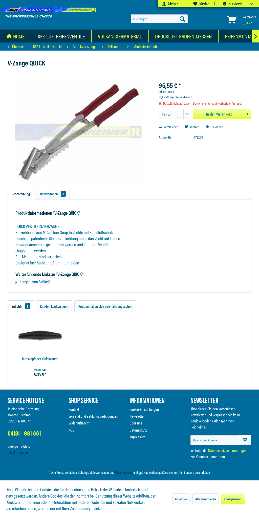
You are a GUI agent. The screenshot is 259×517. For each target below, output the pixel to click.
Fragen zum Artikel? (33, 281)
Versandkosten (124, 472)
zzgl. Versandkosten (181, 97)
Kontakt (74, 409)
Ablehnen (181, 498)
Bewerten (214, 126)
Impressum (137, 437)
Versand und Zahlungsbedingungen (93, 416)
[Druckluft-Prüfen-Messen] (183, 36)
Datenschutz (138, 430)
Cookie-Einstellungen (144, 409)
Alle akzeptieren (205, 498)
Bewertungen (53, 194)
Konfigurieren (233, 498)
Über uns (136, 423)
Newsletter (137, 416)
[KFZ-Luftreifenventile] (61, 36)
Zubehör (21, 306)
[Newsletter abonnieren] (245, 440)
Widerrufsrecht (79, 423)
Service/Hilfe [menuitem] (236, 3)
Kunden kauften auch (54, 306)
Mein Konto (174, 3)
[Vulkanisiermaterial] (120, 36)
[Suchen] (182, 18)
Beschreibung (21, 193)
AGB (71, 430)
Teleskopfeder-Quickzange (40, 359)
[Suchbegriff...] (159, 18)
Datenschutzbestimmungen (227, 450)
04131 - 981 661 (24, 433)
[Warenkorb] (240, 19)
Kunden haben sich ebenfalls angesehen (105, 306)
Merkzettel (204, 3)
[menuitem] (174, 3)
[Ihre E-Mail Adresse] (214, 440)
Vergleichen (168, 126)
